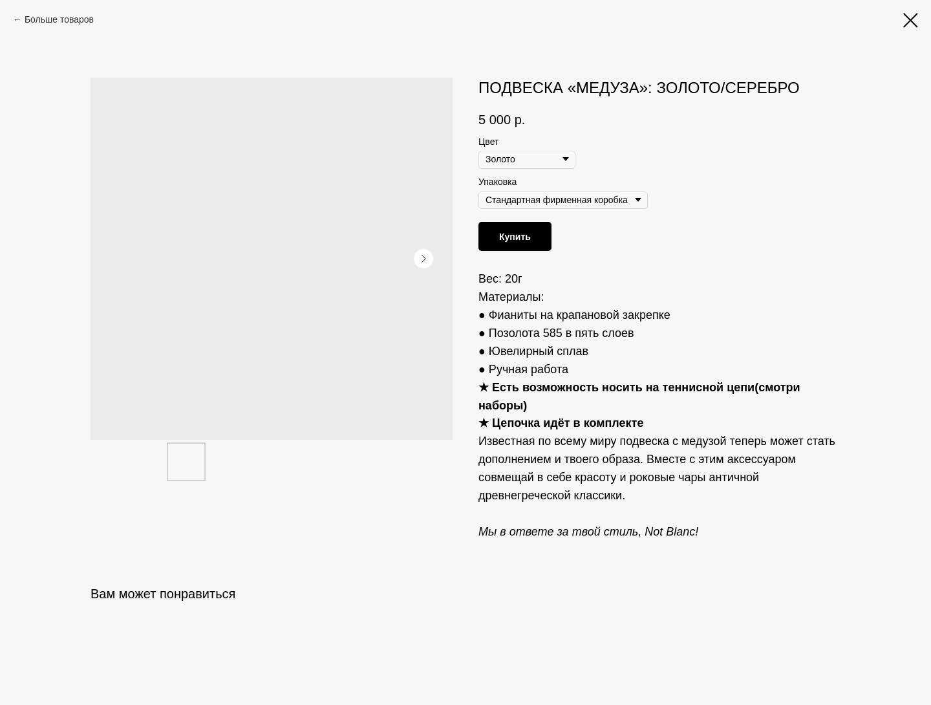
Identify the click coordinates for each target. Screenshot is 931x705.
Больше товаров (59, 19)
